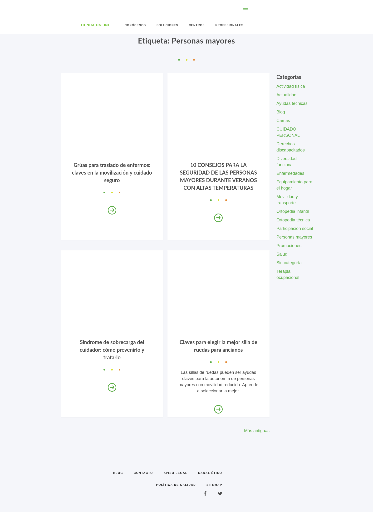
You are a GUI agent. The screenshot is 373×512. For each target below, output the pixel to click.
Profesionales (229, 25)
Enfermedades (290, 173)
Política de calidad (176, 485)
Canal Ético (210, 473)
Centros (197, 25)
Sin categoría (289, 262)
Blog (280, 112)
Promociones (288, 245)
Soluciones (167, 25)
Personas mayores (294, 237)
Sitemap (214, 485)
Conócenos (135, 25)
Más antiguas (257, 430)
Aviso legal (175, 473)
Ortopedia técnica (293, 220)
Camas (283, 120)
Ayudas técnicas (292, 103)
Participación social (294, 228)
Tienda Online (95, 25)
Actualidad (286, 95)
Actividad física (290, 86)
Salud (281, 254)
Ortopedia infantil (292, 211)
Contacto (143, 473)
